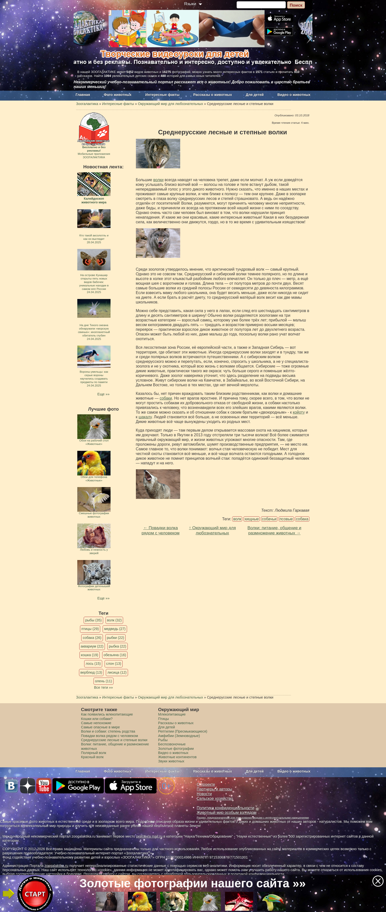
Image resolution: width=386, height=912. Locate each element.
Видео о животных (293, 95)
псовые (286, 519)
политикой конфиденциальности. (258, 874)
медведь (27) (115, 629)
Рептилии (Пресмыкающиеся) (182, 731)
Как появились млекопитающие (107, 714)
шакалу (145, 417)
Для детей (255, 95)
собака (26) (92, 638)
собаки (166, 398)
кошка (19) (89, 655)
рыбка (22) (117, 646)
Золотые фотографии (176, 749)
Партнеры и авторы (214, 789)
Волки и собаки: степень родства (108, 731)
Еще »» (103, 394)
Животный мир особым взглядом (227, 812)
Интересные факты (162, 95)
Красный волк (92, 757)
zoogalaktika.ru (56, 866)
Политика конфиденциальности (225, 808)
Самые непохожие (96, 723)
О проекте (206, 784)
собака (302, 519)
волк (237, 519)
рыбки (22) (115, 638)
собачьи (269, 519)
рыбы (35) (93, 620)
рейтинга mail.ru (149, 836)
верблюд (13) (91, 672)
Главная (83, 95)
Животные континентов (177, 757)
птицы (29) (90, 629)
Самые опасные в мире (100, 727)
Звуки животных (171, 761)
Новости (204, 794)
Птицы (163, 719)
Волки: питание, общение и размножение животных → (274, 530)
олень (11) (103, 681)
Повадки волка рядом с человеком (109, 736)
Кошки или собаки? (97, 719)
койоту (299, 412)
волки (158, 180)
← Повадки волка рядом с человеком (160, 530)
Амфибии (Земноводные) (179, 736)
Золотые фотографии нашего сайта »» (193, 883)
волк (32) (114, 620)
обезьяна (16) (115, 655)
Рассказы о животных (212, 95)
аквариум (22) (92, 646)
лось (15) (93, 664)
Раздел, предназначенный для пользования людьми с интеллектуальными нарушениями (253, 817)
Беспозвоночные (172, 744)
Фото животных (118, 95)
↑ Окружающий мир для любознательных (212, 530)
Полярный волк (93, 753)
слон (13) (113, 664)
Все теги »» (103, 687)
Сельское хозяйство (215, 798)
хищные (251, 519)
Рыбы (163, 740)
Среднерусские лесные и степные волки (114, 740)
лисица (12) (117, 672)
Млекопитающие (172, 714)
